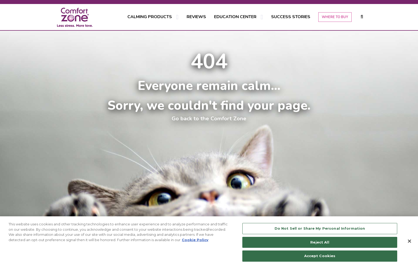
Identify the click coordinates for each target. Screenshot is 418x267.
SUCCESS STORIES (290, 17)
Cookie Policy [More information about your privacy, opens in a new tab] (195, 240)
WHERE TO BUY (335, 17)
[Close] (409, 241)
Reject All (319, 242)
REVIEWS (196, 17)
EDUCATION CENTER (235, 17)
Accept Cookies (320, 256)
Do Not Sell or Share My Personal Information (320, 228)
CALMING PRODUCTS (149, 17)
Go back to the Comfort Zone (209, 118)
